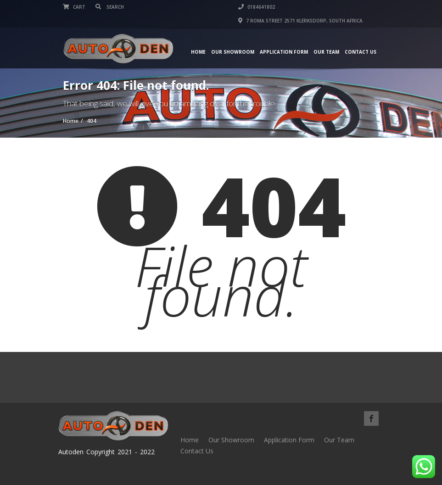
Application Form (284, 52)
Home (198, 52)
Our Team (326, 52)
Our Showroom (232, 52)
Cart (74, 7)
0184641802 (256, 7)
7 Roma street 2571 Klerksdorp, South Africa (300, 20)
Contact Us (360, 52)
